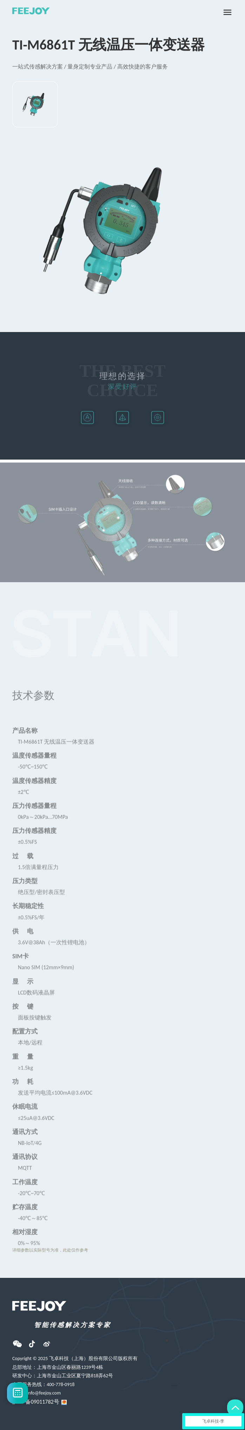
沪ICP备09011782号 (35, 1401)
